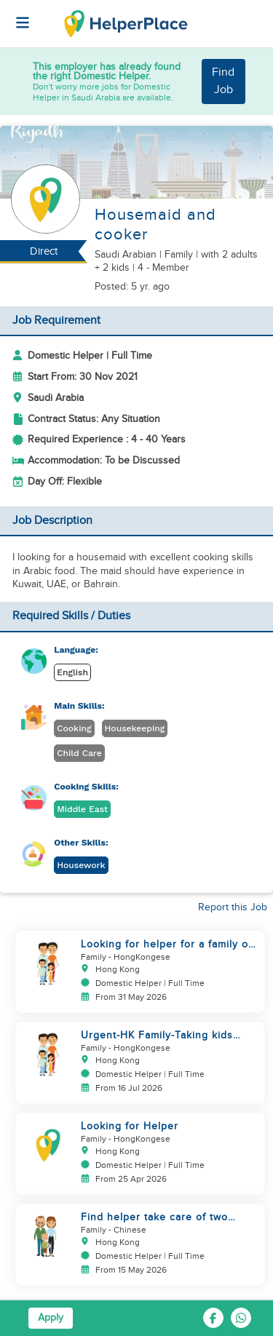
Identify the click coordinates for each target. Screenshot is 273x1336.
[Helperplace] (15, 15)
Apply (50, 1318)
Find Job (223, 81)
